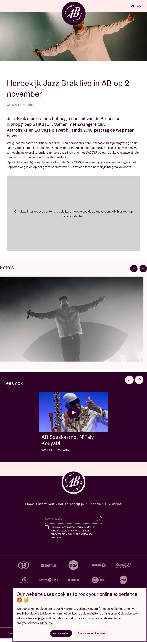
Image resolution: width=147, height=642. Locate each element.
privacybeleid (58, 534)
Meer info (46, 623)
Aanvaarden (61, 633)
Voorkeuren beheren (92, 633)
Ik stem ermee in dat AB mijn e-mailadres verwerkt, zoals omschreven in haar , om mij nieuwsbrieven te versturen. (73, 532)
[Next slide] (143, 268)
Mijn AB (135, 6)
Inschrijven (99, 518)
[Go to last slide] (134, 268)
